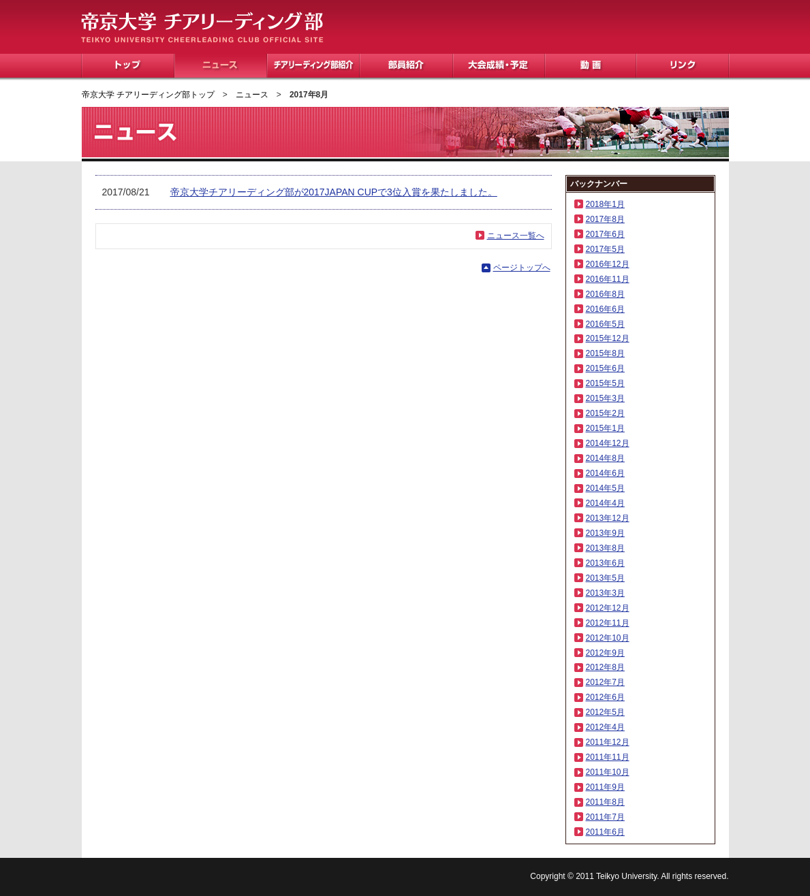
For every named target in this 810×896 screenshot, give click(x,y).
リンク (682, 66)
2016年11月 (607, 279)
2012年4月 (605, 727)
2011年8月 (605, 802)
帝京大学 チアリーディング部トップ (148, 94)
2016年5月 (605, 324)
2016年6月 (605, 309)
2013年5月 (605, 578)
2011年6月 (605, 832)
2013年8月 (605, 548)
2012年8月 (605, 667)
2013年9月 (605, 533)
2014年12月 (607, 443)
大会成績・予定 (499, 66)
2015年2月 (605, 413)
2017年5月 (605, 249)
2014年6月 (605, 473)
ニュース (220, 66)
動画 (590, 66)
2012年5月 (605, 712)
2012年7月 (605, 682)
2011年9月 (605, 787)
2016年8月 (605, 294)
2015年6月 (605, 368)
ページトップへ (521, 267)
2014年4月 (605, 503)
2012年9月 (605, 653)
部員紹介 (406, 66)
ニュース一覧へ (515, 235)
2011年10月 (607, 772)
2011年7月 (605, 817)
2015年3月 (605, 398)
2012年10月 (607, 638)
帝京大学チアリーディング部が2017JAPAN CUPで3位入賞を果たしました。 (333, 192)
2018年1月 (605, 204)
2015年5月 (605, 383)
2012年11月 (607, 623)
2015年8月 (605, 353)
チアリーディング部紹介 (313, 66)
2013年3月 (605, 593)
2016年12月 (607, 264)
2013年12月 (607, 518)
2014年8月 (605, 458)
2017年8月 (605, 219)
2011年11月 (607, 757)
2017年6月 (605, 234)
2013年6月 (605, 563)
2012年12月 (607, 608)
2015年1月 (605, 428)
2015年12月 (607, 338)
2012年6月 (605, 697)
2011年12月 (607, 742)
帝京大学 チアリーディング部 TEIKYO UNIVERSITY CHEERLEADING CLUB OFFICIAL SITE (202, 27)
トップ (128, 66)
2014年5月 (605, 488)
